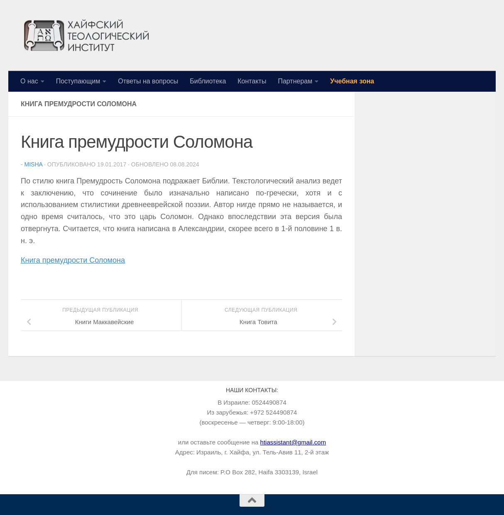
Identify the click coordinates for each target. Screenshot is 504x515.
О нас (29, 81)
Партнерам (295, 81)
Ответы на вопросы (148, 81)
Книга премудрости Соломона (73, 260)
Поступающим (78, 81)
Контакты (251, 81)
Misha (33, 164)
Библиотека (208, 81)
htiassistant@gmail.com (293, 442)
